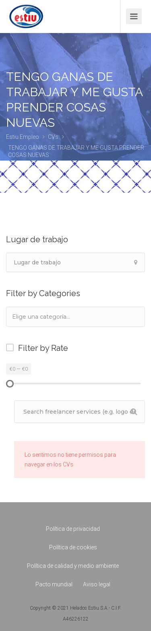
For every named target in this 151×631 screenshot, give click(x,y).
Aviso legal (96, 584)
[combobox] (75, 317)
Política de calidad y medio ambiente (73, 566)
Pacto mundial (53, 584)
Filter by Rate (43, 348)
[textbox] (51, 316)
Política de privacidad (73, 529)
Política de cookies (73, 547)
